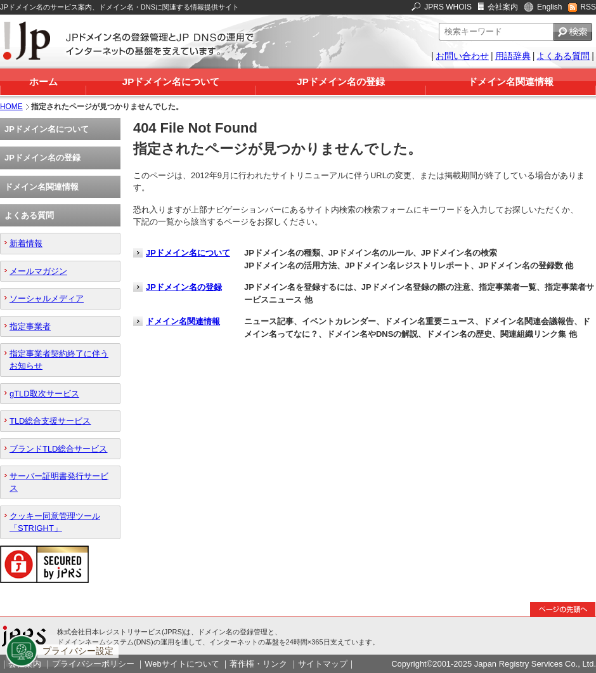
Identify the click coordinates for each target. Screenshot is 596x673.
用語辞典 (513, 56)
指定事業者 (30, 326)
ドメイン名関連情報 (511, 81)
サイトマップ (322, 664)
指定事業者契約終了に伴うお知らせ (59, 359)
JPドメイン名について (170, 81)
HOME (11, 106)
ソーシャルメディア (47, 298)
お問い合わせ (462, 56)
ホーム (43, 81)
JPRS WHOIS (448, 7)
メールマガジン (38, 271)
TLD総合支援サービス (50, 421)
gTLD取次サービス (44, 393)
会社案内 (503, 7)
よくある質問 (563, 56)
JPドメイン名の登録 (340, 81)
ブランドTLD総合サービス (58, 449)
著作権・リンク (258, 664)
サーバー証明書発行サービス (59, 482)
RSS (588, 7)
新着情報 (26, 243)
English (549, 7)
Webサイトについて (182, 664)
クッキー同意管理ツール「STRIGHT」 (55, 522)
